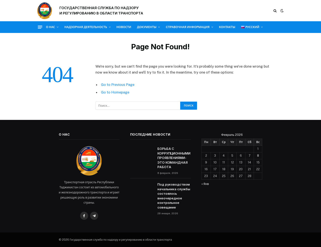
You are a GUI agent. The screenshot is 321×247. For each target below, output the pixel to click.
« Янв (205, 184)
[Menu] (40, 27)
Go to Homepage (115, 92)
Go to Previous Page (117, 84)
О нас (50, 27)
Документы (147, 27)
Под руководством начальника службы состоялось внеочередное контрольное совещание (173, 195)
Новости (124, 27)
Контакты (227, 27)
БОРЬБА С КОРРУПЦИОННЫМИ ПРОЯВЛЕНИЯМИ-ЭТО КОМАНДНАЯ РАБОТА (173, 158)
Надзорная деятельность (85, 27)
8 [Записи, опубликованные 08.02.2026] (258, 155)
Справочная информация (187, 27)
